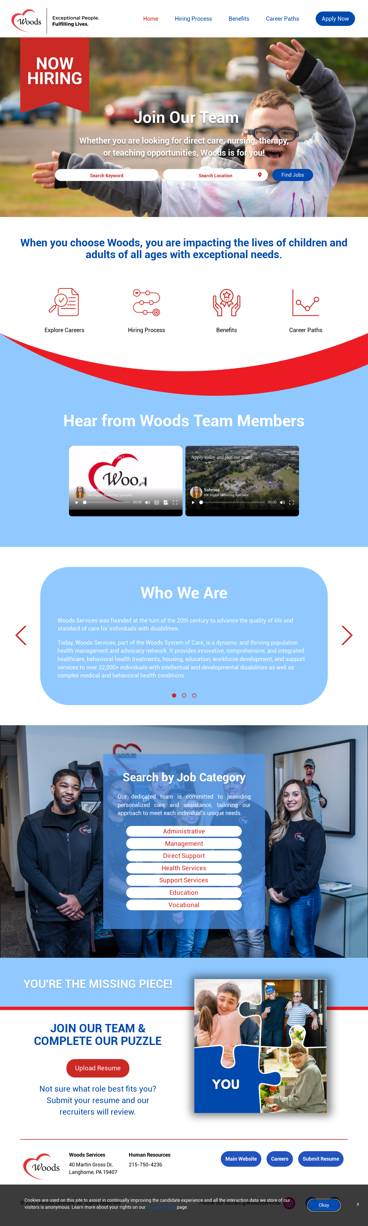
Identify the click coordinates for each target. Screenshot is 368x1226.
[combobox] (107, 175)
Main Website (241, 1159)
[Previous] (23, 636)
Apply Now (335, 18)
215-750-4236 (145, 1165)
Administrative (184, 831)
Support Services (183, 880)
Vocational (184, 905)
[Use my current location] (260, 175)
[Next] (344, 636)
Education (183, 892)
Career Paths (282, 18)
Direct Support (184, 855)
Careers (279, 1159)
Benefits (239, 18)
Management (184, 843)
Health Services (184, 868)
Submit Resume (321, 1159)
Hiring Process (193, 18)
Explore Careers (64, 330)
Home (150, 18)
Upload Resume (98, 1068)
